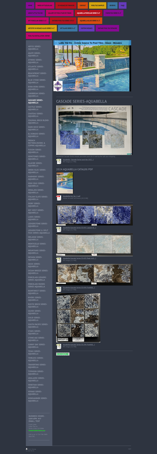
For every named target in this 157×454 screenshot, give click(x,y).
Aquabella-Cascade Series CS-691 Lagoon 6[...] (79, 228)
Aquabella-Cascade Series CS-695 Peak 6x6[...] (79, 258)
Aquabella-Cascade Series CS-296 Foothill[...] (79, 345)
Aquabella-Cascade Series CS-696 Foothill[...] (79, 288)
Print (28, 449)
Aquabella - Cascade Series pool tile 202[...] (78, 160)
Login (129, 449)
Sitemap (34, 449)
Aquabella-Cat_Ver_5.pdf (71, 196)
